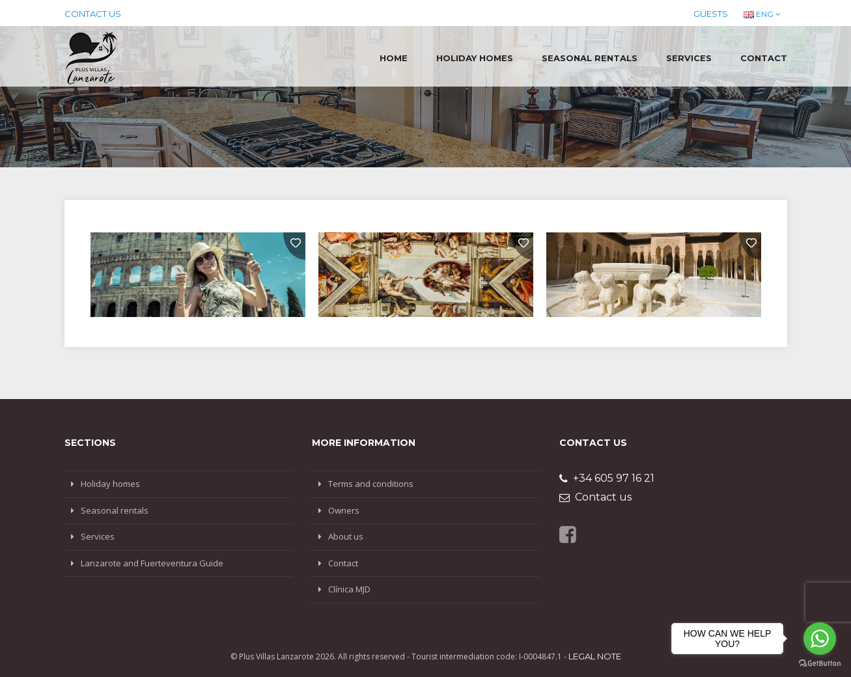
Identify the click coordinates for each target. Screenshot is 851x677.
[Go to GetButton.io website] (820, 663)
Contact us (92, 13)
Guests (710, 13)
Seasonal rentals (589, 58)
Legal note (594, 656)
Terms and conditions (370, 484)
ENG (762, 14)
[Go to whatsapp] (819, 638)
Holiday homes (474, 58)
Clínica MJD (349, 589)
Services (689, 58)
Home (394, 58)
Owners (343, 510)
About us (345, 536)
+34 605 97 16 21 (606, 478)
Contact (763, 58)
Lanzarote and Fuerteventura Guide (152, 563)
